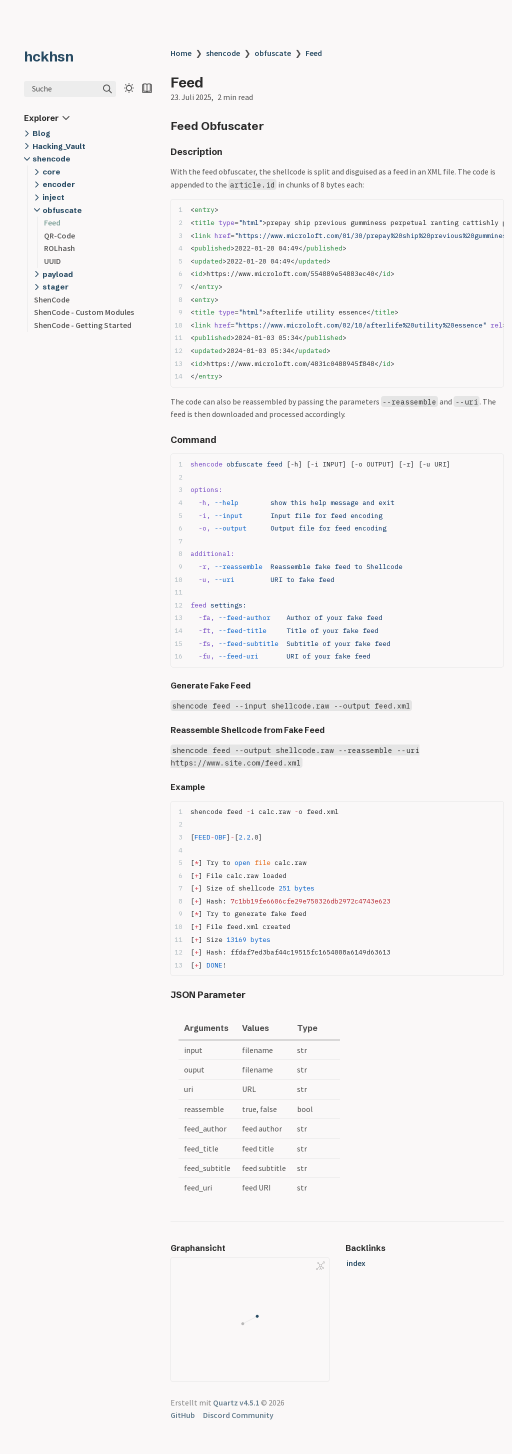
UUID (52, 261)
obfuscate (62, 210)
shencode (51, 159)
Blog (41, 133)
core (51, 171)
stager (55, 287)
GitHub (182, 1415)
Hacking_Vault (59, 146)
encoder (58, 184)
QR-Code (59, 235)
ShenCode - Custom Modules (84, 312)
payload (57, 274)
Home (181, 53)
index (356, 1263)
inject (53, 197)
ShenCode (52, 299)
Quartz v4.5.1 (236, 1403)
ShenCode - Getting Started (83, 325)
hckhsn (49, 56)
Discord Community (238, 1415)
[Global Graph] (320, 1266)
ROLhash (59, 248)
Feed (52, 223)
